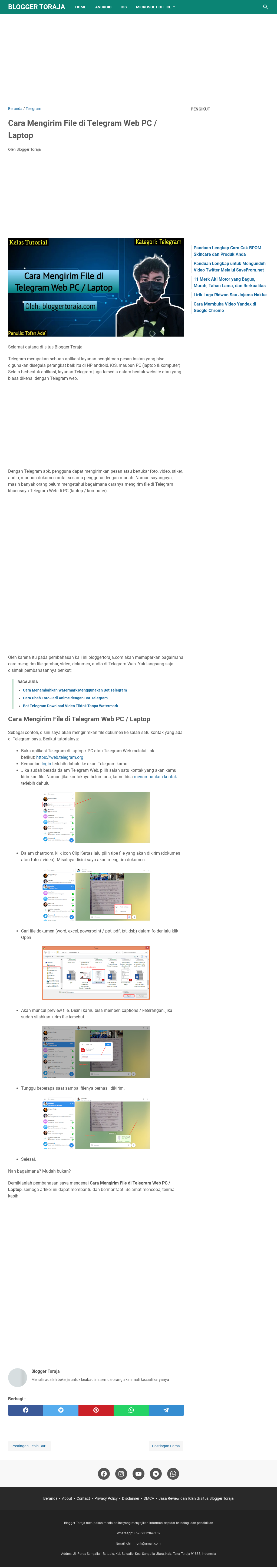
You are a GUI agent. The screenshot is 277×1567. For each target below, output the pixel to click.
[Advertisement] (138, 60)
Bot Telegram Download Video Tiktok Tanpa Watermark (70, 706)
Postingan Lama (166, 1446)
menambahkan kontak (155, 776)
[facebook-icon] (104, 1474)
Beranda (50, 1498)
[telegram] (166, 1410)
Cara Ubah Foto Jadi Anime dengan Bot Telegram (65, 698)
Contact (83, 1498)
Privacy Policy (106, 1498)
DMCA (149, 1498)
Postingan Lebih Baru (29, 1446)
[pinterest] (96, 1410)
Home (80, 7)
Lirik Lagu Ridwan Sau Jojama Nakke (230, 294)
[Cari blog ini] (265, 7)
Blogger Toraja (36, 7)
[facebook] (25, 1410)
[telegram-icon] (156, 1474)
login (46, 763)
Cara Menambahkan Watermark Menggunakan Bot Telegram (75, 690)
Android (103, 7)
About (67, 1498)
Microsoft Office (153, 7)
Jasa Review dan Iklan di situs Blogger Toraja (196, 1498)
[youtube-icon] (138, 1474)
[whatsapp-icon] (173, 1474)
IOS (124, 7)
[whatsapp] (131, 1410)
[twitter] (60, 1410)
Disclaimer (130, 1498)
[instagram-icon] (121, 1474)
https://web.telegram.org (59, 757)
